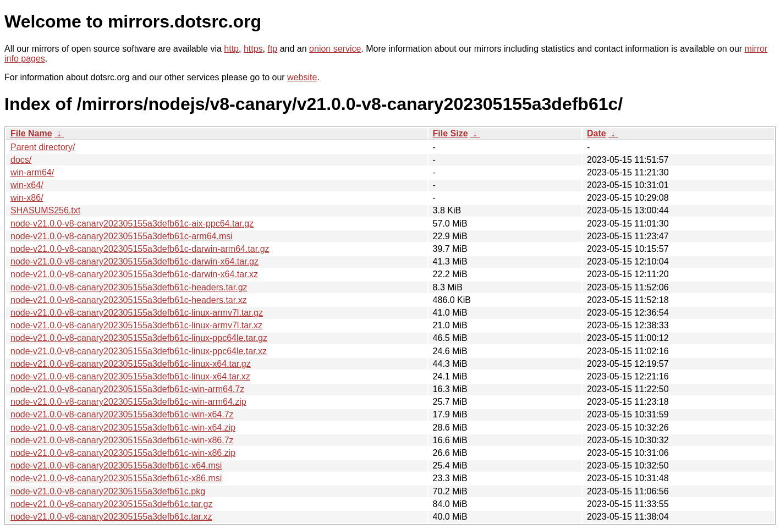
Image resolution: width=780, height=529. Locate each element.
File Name (31, 133)
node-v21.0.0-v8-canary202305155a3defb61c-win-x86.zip (122, 453)
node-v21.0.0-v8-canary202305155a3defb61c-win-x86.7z (122, 440)
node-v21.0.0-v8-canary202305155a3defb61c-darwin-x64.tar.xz (134, 274)
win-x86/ (26, 197)
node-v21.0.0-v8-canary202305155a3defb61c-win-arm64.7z (127, 389)
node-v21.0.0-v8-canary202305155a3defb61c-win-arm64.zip (128, 401)
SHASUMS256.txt (45, 210)
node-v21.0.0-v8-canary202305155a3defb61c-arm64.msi (121, 236)
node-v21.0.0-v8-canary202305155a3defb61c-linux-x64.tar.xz (130, 376)
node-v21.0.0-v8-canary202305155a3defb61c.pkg (107, 491)
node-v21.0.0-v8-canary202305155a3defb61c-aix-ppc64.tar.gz (132, 223)
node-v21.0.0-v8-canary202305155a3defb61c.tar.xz (111, 516)
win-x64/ (26, 185)
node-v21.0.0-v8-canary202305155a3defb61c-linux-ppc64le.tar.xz (138, 351)
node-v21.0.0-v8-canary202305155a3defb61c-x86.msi (116, 478)
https (253, 48)
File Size (450, 133)
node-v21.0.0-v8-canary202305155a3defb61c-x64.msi (116, 465)
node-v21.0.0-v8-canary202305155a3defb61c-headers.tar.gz (129, 287)
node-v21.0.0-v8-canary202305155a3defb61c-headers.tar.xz (128, 300)
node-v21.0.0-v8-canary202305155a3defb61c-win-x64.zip (122, 427)
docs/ (20, 159)
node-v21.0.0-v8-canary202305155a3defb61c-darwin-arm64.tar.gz (140, 249)
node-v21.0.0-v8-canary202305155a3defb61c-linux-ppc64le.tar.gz (138, 338)
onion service (335, 48)
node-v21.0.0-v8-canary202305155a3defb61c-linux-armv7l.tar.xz (136, 325)
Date (596, 133)
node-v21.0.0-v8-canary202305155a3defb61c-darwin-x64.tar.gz (134, 261)
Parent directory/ (42, 147)
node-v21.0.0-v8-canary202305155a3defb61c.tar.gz (111, 504)
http (231, 48)
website (302, 77)
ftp (272, 48)
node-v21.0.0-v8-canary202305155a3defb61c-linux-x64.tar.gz (130, 363)
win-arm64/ (32, 172)
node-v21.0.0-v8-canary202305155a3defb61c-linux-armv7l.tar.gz (136, 312)
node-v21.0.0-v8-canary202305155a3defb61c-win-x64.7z (122, 414)
